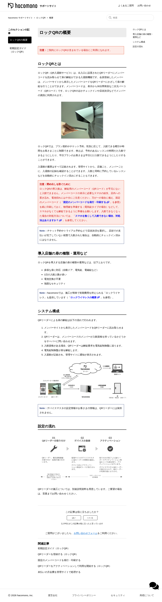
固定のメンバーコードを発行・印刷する (84, 202)
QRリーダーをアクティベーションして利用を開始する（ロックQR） (74, 566)
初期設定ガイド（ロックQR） (18, 50)
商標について (147, 595)
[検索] (130, 18)
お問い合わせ (144, 5)
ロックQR (41, 18)
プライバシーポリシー (84, 595)
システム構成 (139, 42)
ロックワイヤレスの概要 (83, 297)
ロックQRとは (139, 29)
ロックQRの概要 (19, 39)
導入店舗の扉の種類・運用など (143, 35)
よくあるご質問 (126, 5)
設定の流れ (138, 46)
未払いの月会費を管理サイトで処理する (59, 572)
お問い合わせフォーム (85, 533)
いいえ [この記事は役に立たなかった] (90, 518)
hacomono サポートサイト (20, 18)
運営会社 (52, 595)
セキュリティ (118, 595)
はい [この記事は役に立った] (74, 518)
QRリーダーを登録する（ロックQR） (58, 554)
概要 (51, 18)
